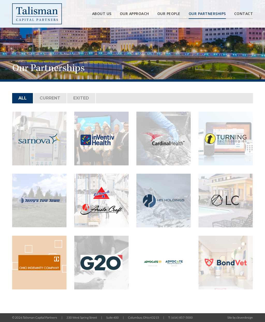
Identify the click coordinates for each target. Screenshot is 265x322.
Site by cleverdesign (240, 317)
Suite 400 (112, 317)
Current (50, 98)
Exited (81, 98)
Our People (168, 13)
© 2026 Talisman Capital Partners (34, 317)
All (22, 98)
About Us (102, 13)
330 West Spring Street (82, 317)
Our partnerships (207, 13)
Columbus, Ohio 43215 (143, 317)
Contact (243, 13)
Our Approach (134, 13)
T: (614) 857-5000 (180, 317)
